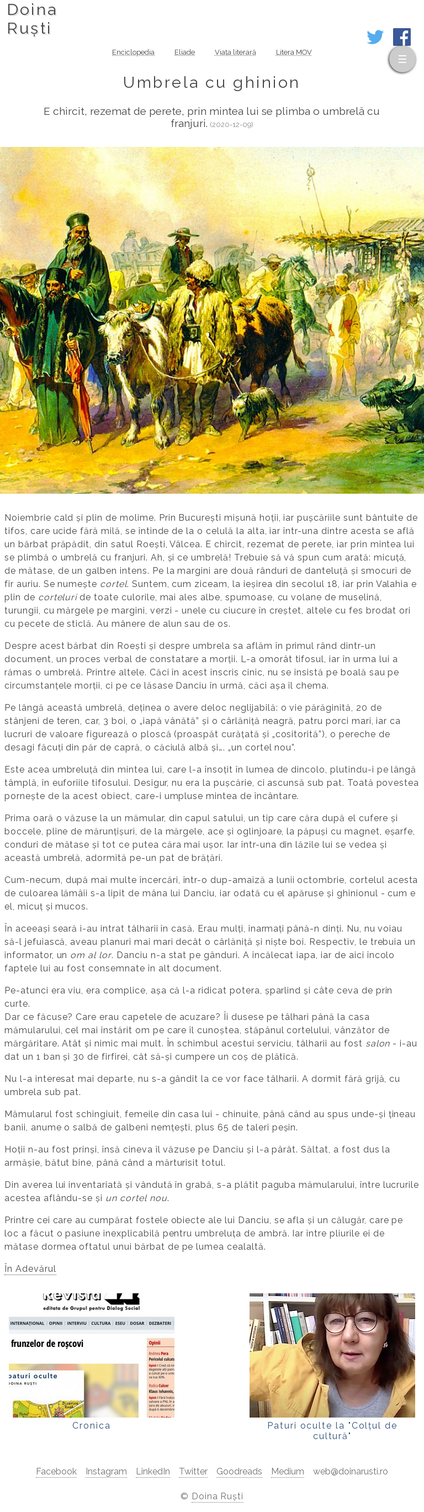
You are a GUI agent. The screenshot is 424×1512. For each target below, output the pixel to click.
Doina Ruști (218, 1496)
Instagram (106, 1471)
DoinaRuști (32, 19)
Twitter (193, 1471)
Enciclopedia (133, 52)
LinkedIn (153, 1471)
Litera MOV (294, 52)
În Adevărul (30, 1268)
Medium (287, 1471)
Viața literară (235, 52)
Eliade (184, 52)
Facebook (56, 1471)
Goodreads (239, 1471)
